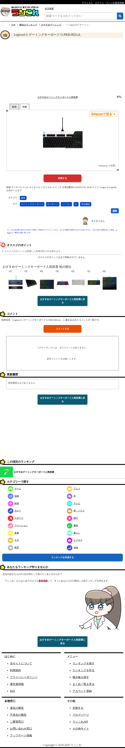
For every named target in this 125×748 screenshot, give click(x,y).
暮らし (73, 533)
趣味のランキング (28, 24)
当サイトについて (21, 663)
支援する (78, 707)
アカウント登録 (82, 691)
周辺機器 (85, 204)
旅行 (72, 518)
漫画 (13, 496)
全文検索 (49, 8)
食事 (13, 533)
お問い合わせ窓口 (21, 728)
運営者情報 (17, 684)
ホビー (14, 510)
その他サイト (80, 728)
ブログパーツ (80, 714)
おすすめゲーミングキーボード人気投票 (61, 24)
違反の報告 (17, 707)
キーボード (52, 204)
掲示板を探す (80, 677)
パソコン (66, 204)
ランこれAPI (80, 721)
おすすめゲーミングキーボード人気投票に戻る (62, 301)
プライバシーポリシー (24, 677)
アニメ (73, 488)
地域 (72, 547)
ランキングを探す (83, 663)
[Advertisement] (62, 66)
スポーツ (15, 518)
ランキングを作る (83, 670)
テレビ (73, 503)
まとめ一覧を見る (83, 684)
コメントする (62, 328)
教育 (13, 547)
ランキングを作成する (62, 557)
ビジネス (74, 540)
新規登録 (43, 581)
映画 (13, 503)
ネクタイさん (98, 221)
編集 (115, 211)
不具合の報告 (18, 714)
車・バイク (76, 510)
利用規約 (15, 670)
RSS (12, 691)
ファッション (18, 525)
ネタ (13, 540)
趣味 (23, 198)
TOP (13, 24)
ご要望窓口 (17, 721)
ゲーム (14, 488)
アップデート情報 (21, 735)
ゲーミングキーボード (32, 204)
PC (76, 204)
